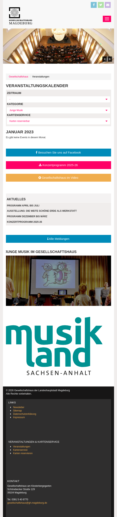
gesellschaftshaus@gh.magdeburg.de (27, 502)
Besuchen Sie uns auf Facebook (58, 152)
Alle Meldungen (58, 238)
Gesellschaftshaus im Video (58, 177)
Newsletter (18, 407)
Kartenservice (20, 450)
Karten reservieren (23, 453)
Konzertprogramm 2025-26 (58, 165)
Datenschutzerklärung (24, 414)
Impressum (19, 417)
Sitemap (17, 410)
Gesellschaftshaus (18, 76)
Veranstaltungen (21, 446)
